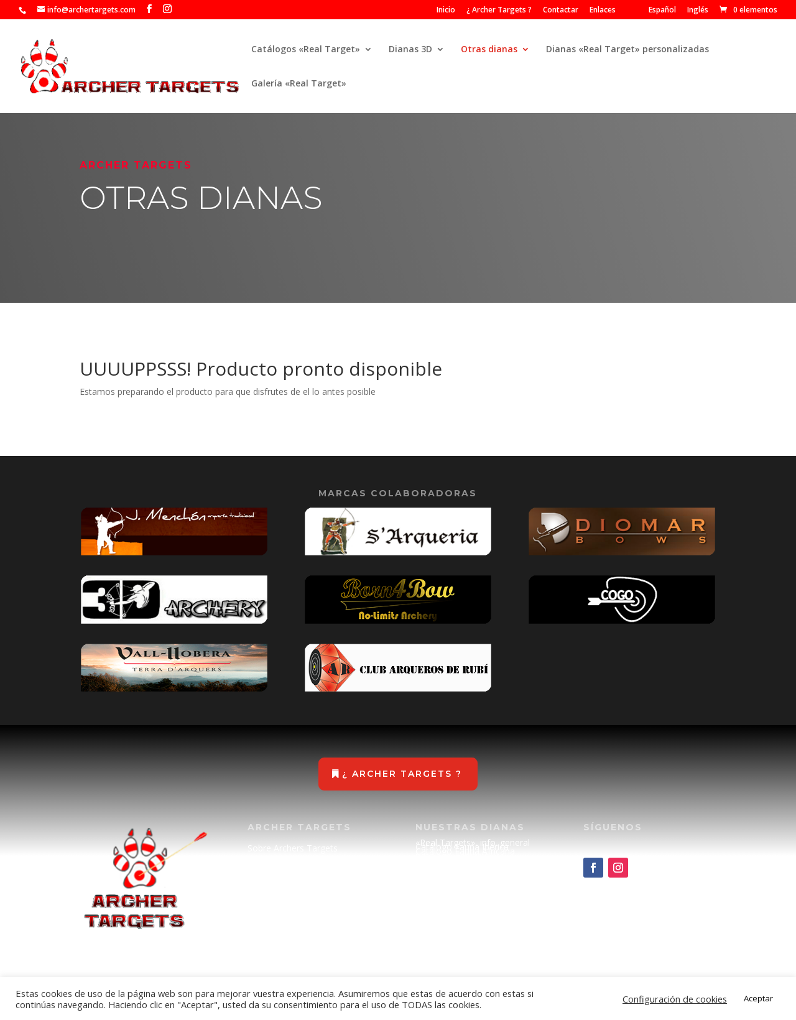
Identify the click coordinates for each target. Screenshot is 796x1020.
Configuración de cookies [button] (674, 998)
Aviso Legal (271, 921)
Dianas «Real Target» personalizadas (627, 50)
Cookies (264, 946)
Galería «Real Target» (298, 84)
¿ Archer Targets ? (499, 10)
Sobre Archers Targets (293, 848)
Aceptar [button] (758, 998)
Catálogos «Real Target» (305, 50)
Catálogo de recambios (462, 877)
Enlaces (603, 10)
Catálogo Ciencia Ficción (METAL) (464, 866)
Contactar (560, 10)
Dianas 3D (410, 50)
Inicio (446, 10)
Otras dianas (489, 50)
